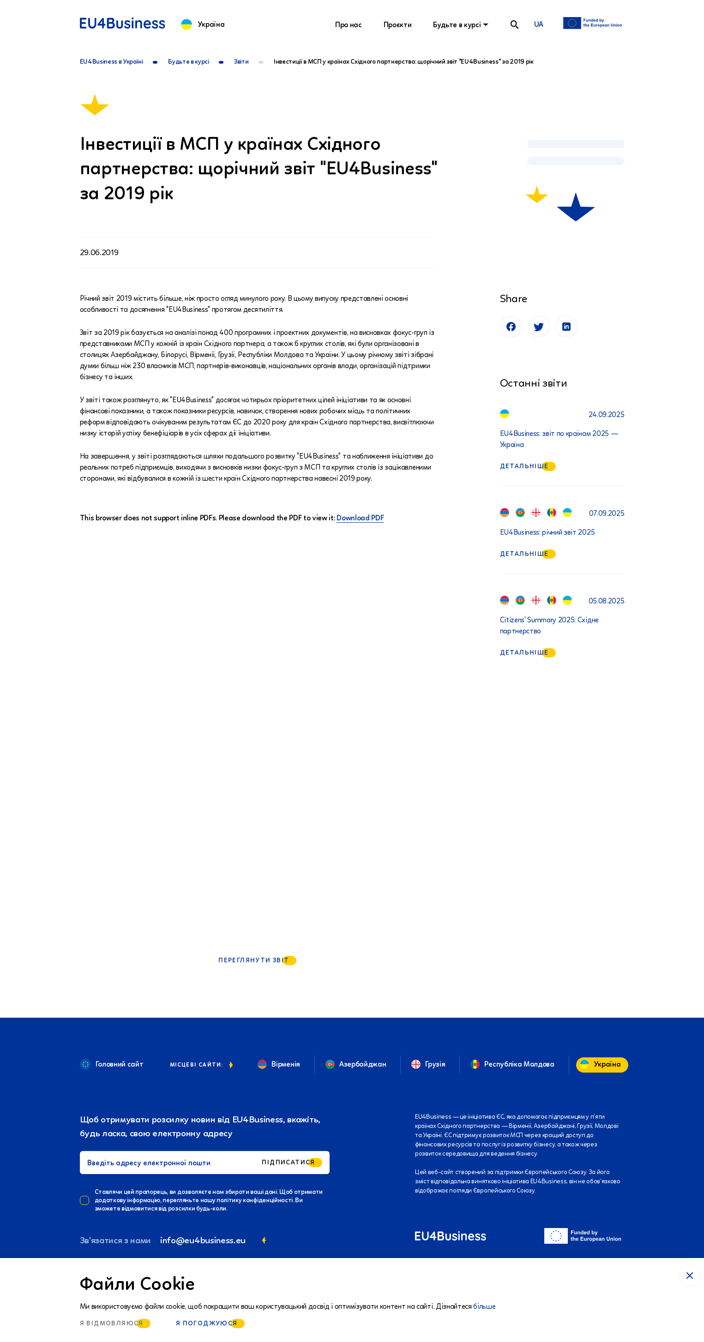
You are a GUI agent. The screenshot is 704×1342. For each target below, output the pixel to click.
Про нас (348, 24)
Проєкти (398, 24)
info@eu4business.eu (203, 1240)
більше (484, 1306)
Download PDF (360, 517)
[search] (514, 24)
